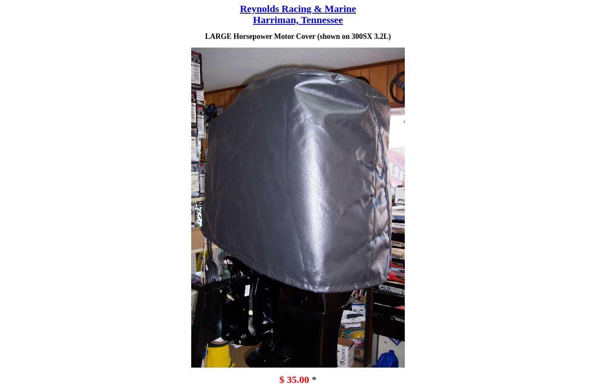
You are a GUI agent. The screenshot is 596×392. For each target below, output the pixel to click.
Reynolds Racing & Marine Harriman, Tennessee (298, 14)
